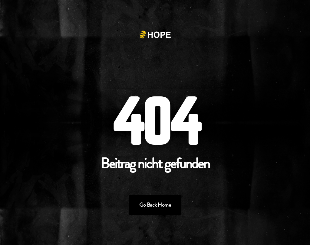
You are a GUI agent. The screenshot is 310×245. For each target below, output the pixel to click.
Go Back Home (155, 205)
